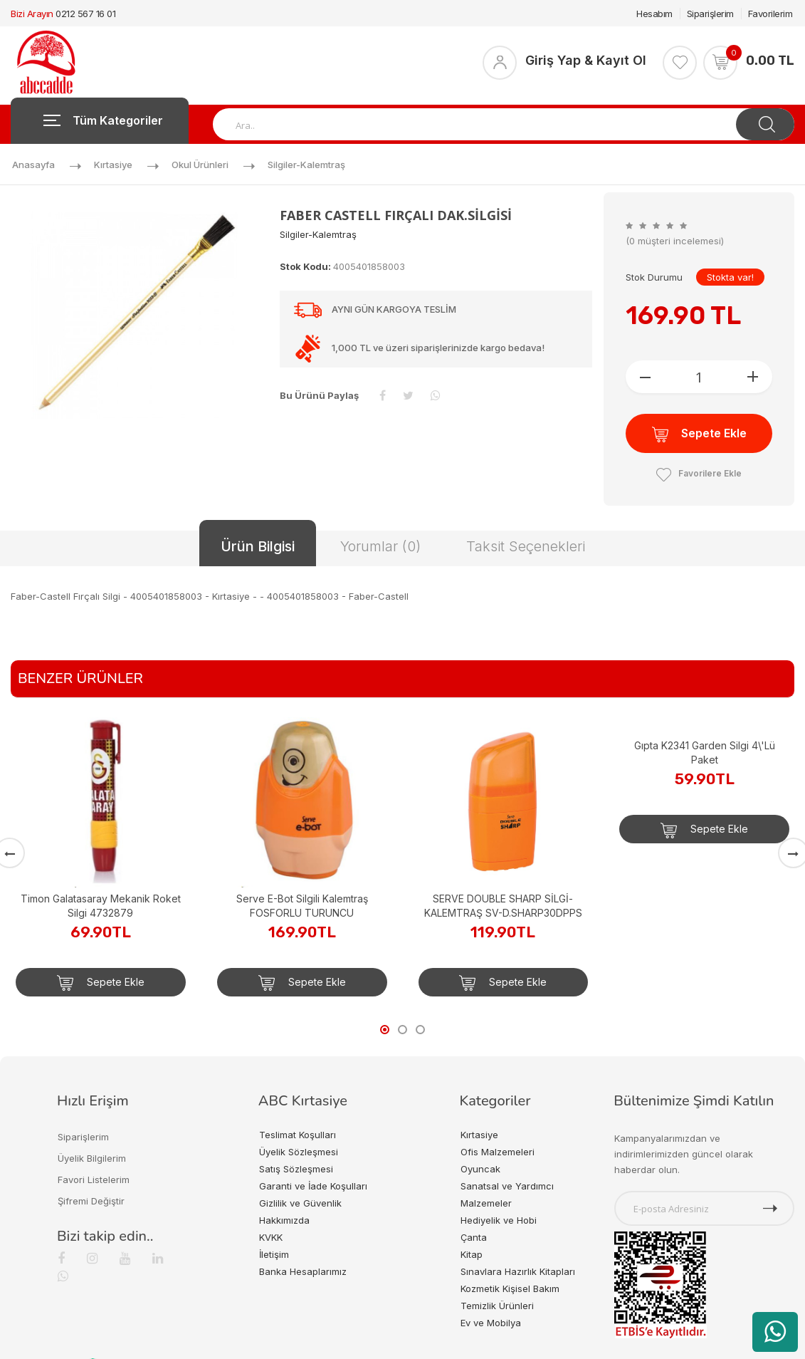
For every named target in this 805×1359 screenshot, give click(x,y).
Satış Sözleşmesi (296, 1169)
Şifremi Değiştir (91, 1201)
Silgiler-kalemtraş (306, 164)
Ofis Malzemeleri (498, 1151)
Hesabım (654, 13)
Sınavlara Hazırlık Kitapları (518, 1271)
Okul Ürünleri (200, 164)
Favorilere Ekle (699, 473)
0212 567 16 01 (85, 13)
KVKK (271, 1237)
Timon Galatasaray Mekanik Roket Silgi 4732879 (101, 905)
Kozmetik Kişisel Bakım (510, 1288)
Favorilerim (770, 13)
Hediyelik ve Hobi (499, 1220)
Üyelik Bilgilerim (92, 1158)
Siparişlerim (710, 13)
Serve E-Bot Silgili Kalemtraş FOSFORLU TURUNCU (302, 905)
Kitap (472, 1254)
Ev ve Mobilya (491, 1322)
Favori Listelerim (94, 1179)
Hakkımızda (284, 1220)
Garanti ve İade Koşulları (313, 1186)
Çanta (474, 1237)
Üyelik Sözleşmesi (298, 1151)
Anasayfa (33, 164)
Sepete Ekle (699, 434)
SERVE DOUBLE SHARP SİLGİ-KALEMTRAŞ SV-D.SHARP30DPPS (503, 905)
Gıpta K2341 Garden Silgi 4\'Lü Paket (704, 752)
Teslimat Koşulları (297, 1134)
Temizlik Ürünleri (497, 1305)
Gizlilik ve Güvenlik (300, 1203)
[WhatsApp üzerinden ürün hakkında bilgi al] (775, 1332)
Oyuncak (480, 1169)
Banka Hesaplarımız (303, 1271)
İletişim (274, 1254)
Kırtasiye (113, 164)
